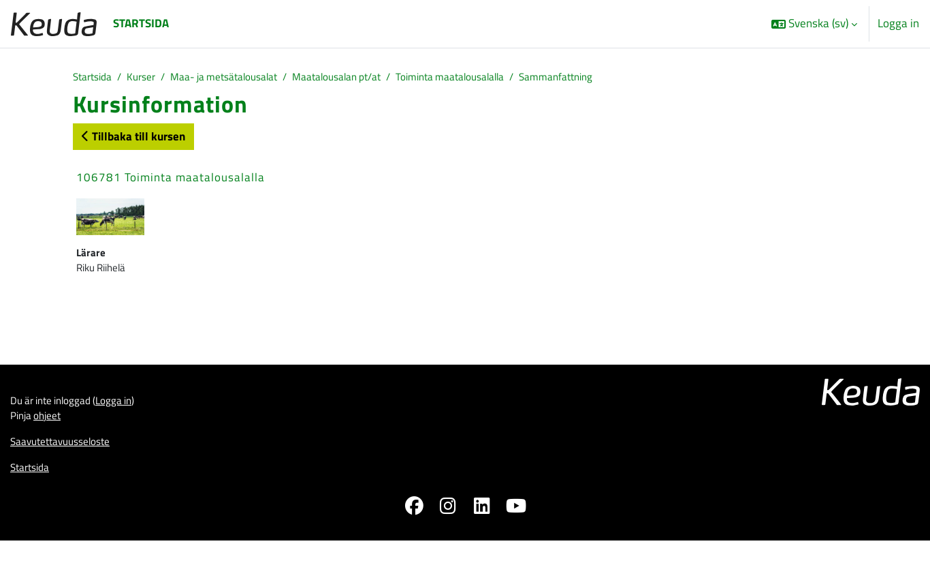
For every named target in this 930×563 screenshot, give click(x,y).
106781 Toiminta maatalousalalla (170, 180)
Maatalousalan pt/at (370, 78)
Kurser (149, 78)
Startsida (95, 78)
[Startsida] (54, 23)
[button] (814, 24)
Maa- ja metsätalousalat (243, 78)
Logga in (898, 23)
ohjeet (53, 431)
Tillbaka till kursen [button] (133, 138)
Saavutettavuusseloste (67, 459)
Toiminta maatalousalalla (498, 78)
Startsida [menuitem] (141, 23)
